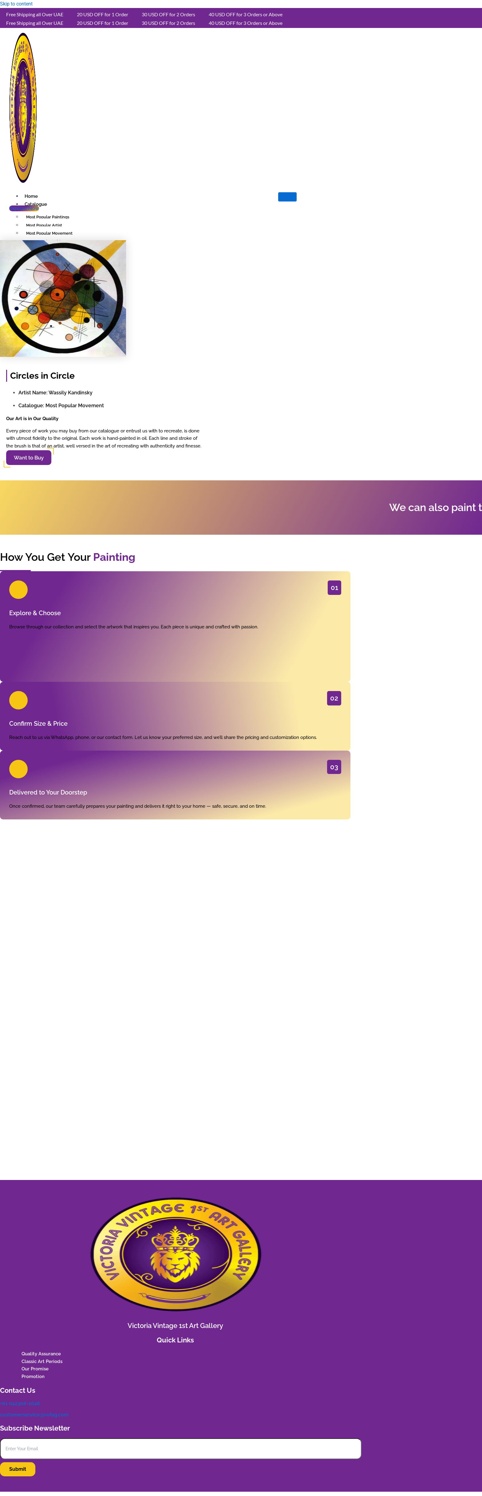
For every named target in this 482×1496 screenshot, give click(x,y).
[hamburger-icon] (287, 196)
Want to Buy (29, 458)
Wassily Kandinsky (71, 393)
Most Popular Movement (74, 405)
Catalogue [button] (36, 204)
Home (31, 196)
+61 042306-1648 (20, 1403)
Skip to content (16, 4)
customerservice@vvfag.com (34, 1415)
